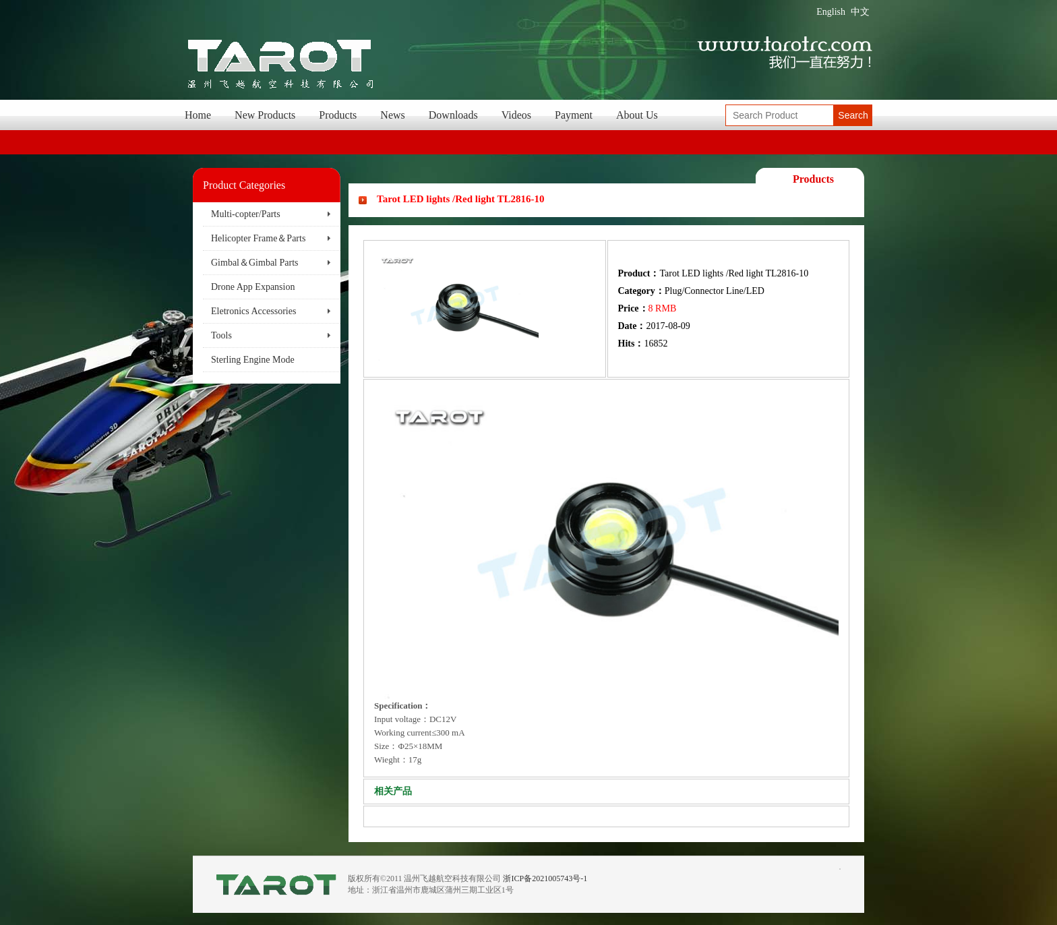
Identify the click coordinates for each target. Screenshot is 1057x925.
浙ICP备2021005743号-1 (545, 878)
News (392, 115)
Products (338, 115)
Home (198, 115)
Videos (516, 115)
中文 (860, 12)
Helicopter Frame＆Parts (258, 238)
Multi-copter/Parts (245, 214)
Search (853, 115)
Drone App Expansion (253, 287)
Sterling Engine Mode (253, 360)
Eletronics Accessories (253, 311)
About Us (637, 115)
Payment (574, 115)
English (830, 12)
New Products (265, 115)
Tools (221, 335)
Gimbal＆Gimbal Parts (255, 263)
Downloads (453, 115)
